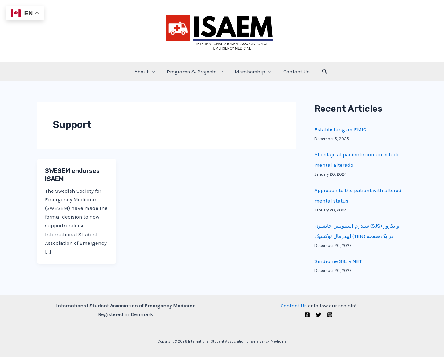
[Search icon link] (321, 72)
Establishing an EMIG (340, 129)
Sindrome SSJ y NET (338, 261)
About (147, 71)
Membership (252, 71)
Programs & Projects (195, 71)
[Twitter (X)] (318, 315)
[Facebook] (307, 315)
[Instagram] (330, 315)
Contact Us (294, 71)
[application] (154, 71)
